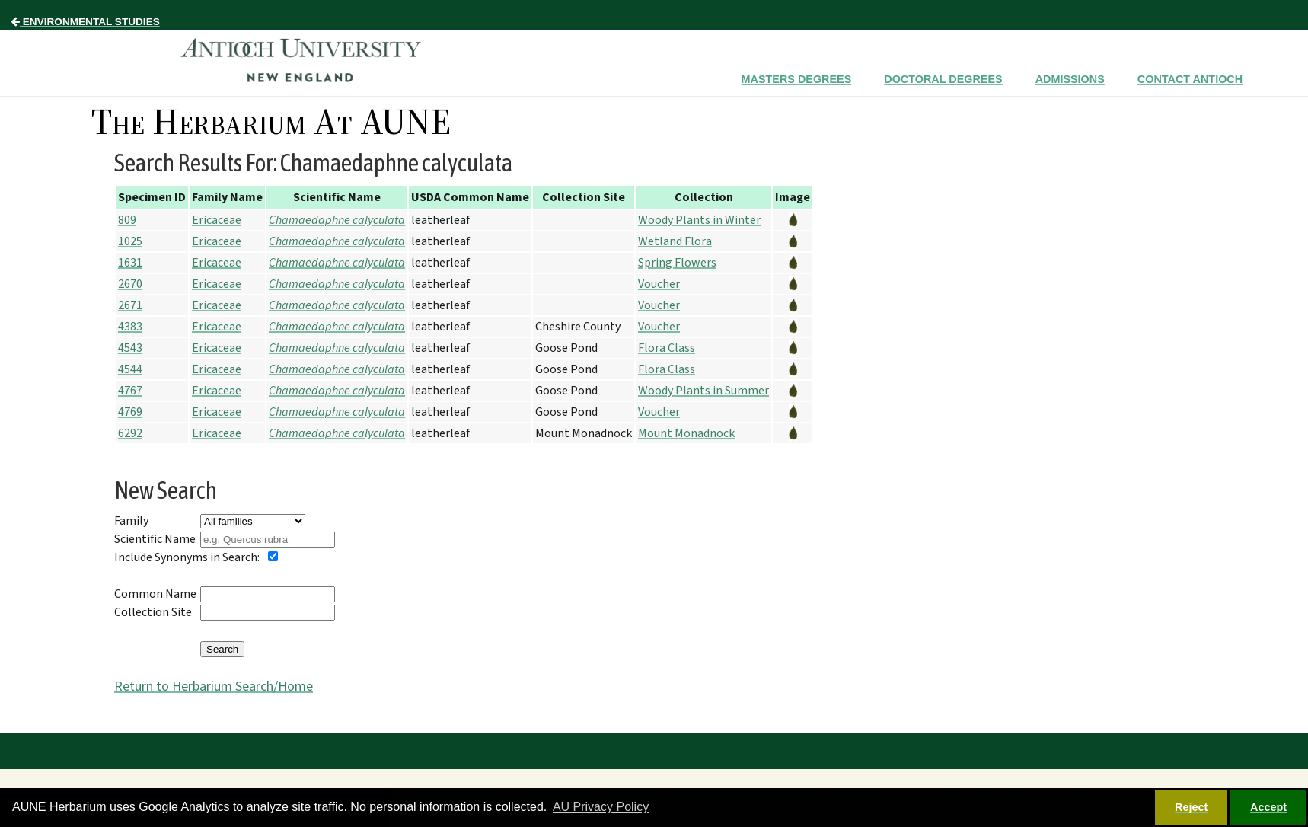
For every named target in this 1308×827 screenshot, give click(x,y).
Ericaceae (216, 220)
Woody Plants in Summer (703, 390)
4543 (130, 348)
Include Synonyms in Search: (187, 557)
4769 (130, 412)
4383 (130, 326)
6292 (130, 433)
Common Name (155, 594)
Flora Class (666, 348)
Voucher (659, 284)
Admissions (1070, 79)
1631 (130, 262)
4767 (130, 390)
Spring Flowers (677, 262)
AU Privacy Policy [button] (601, 806)
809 (127, 220)
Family (131, 520)
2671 (130, 305)
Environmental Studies (85, 21)
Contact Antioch (1190, 79)
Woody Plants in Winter (699, 220)
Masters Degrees (797, 79)
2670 (130, 284)
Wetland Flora (675, 241)
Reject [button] (1191, 807)
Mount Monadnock (686, 433)
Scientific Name (155, 539)
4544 (130, 369)
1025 (130, 241)
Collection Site (153, 612)
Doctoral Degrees (943, 79)
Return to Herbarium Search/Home (213, 686)
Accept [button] (1268, 807)
